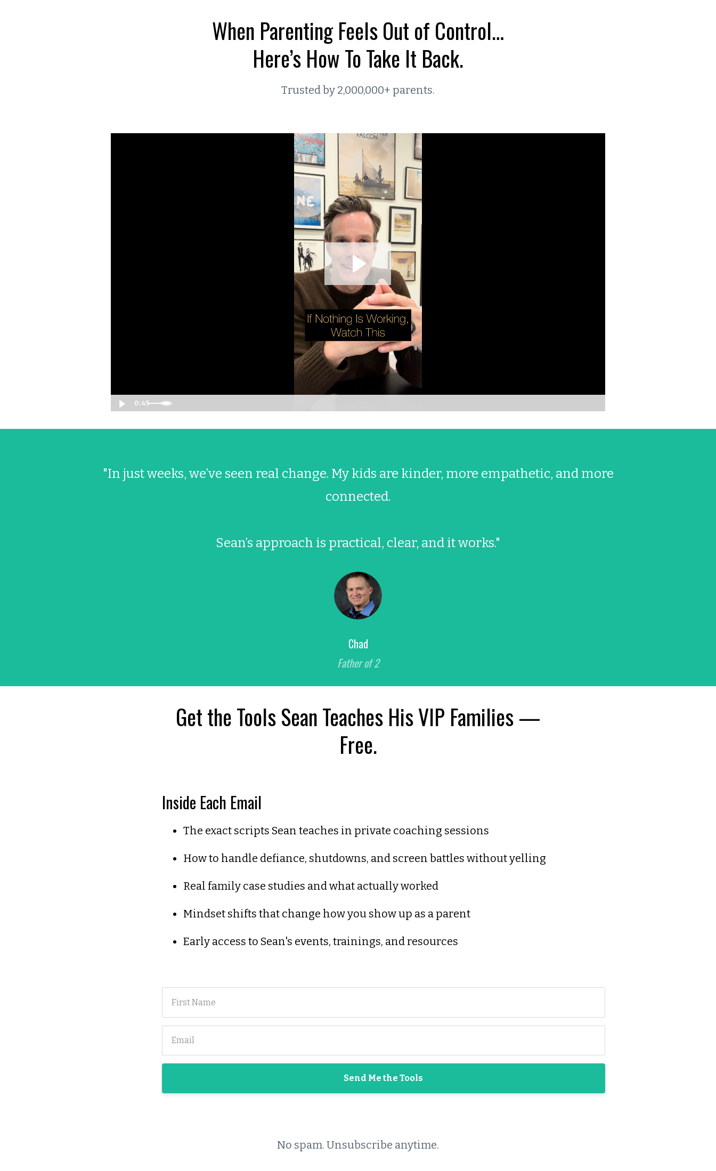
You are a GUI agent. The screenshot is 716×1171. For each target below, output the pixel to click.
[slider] (346, 403)
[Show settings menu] (573, 403)
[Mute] (552, 403)
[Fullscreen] (595, 403)
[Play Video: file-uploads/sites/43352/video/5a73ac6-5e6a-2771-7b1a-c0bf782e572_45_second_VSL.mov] (357, 263)
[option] (358, 557)
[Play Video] (121, 403)
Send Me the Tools (383, 1078)
